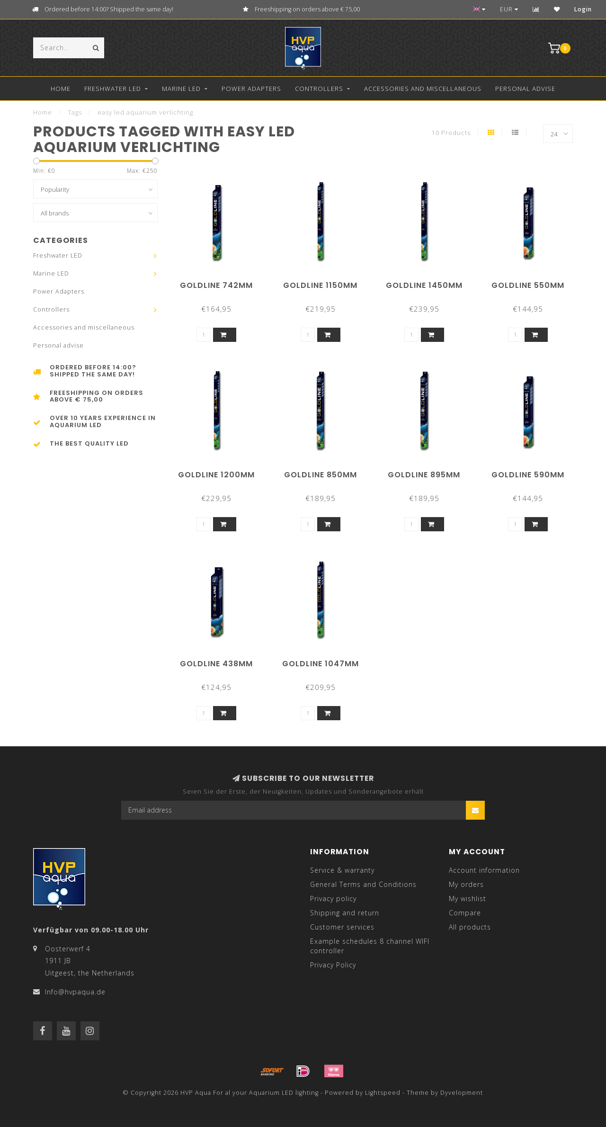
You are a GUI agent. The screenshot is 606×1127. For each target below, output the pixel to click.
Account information (484, 870)
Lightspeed (383, 1093)
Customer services (342, 926)
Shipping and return (344, 912)
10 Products (451, 133)
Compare (465, 912)
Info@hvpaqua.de (75, 991)
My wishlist (467, 898)
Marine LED (181, 88)
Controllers (319, 88)
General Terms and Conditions (363, 884)
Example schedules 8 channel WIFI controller (369, 946)
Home (61, 88)
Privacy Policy (333, 964)
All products (470, 926)
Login (583, 9)
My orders (466, 884)
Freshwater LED (112, 88)
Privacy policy (333, 898)
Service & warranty (342, 870)
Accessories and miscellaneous (422, 88)
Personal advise (525, 88)
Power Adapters (251, 88)
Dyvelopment (461, 1093)
